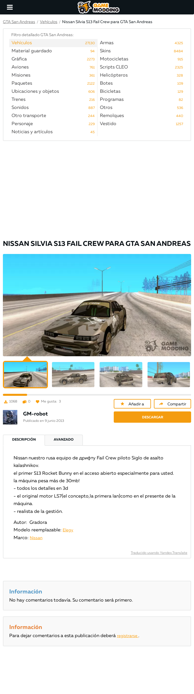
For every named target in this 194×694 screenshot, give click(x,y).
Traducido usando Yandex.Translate (159, 553)
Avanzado (64, 439)
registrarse (127, 636)
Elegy (68, 530)
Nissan (36, 538)
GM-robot (35, 414)
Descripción (24, 439)
